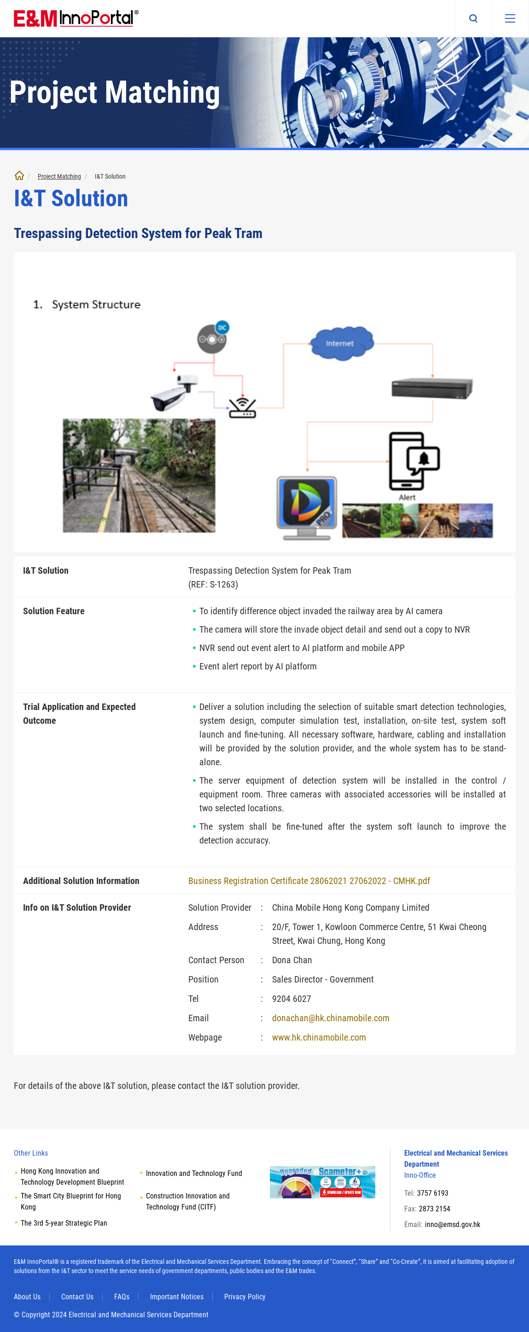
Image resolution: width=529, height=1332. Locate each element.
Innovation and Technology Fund (194, 1173)
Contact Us (77, 1296)
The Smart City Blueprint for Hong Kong (71, 1201)
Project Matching (59, 176)
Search (472, 18)
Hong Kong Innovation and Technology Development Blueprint (72, 1177)
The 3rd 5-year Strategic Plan (64, 1223)
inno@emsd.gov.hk (452, 1224)
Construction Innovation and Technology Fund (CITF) (188, 1201)
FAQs (121, 1296)
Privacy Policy (245, 1296)
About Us (27, 1296)
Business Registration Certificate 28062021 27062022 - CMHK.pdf (309, 880)
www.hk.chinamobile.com (319, 1037)
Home (19, 175)
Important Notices (176, 1296)
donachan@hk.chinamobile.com (330, 1018)
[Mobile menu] (510, 18)
